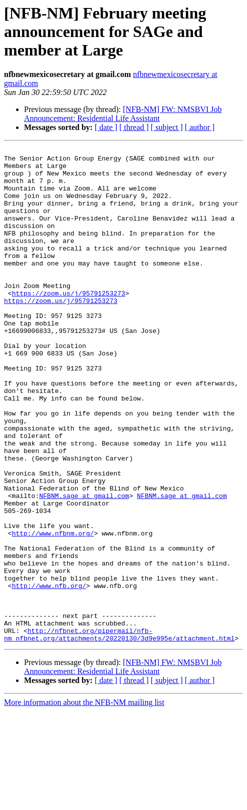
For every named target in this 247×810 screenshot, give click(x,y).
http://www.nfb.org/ (49, 674)
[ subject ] (167, 127)
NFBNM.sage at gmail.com (84, 566)
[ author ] (200, 127)
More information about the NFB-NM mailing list (84, 801)
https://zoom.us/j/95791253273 (68, 323)
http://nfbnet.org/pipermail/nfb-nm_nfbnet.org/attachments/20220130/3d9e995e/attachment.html (119, 733)
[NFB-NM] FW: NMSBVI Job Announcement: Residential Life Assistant (122, 113)
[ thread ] (134, 127)
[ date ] (106, 127)
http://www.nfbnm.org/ (53, 611)
